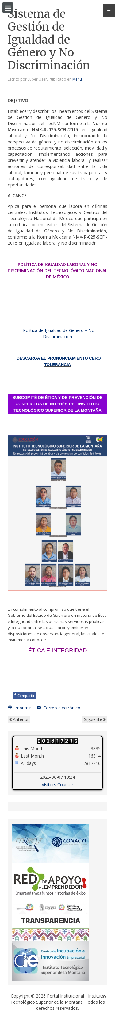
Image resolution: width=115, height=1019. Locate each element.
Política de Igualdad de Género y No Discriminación (58, 333)
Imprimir (20, 708)
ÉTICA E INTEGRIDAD (57, 650)
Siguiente (95, 719)
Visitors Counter (57, 785)
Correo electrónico (59, 708)
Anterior (19, 719)
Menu (77, 79)
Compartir (24, 695)
